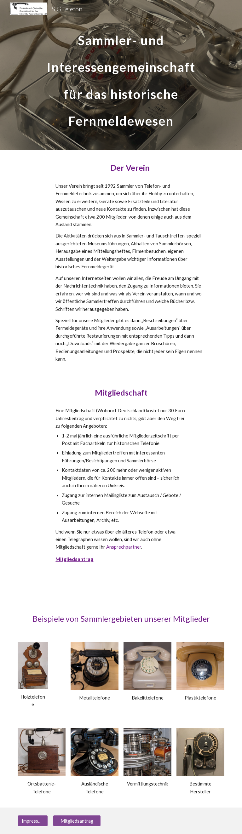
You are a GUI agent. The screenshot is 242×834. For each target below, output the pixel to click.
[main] (120, 75)
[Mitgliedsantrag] (76, 821)
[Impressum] (32, 821)
